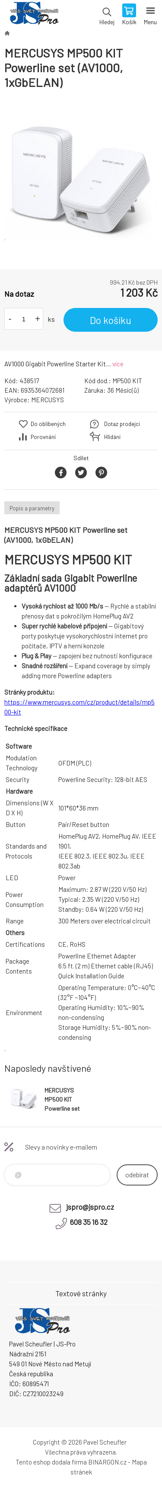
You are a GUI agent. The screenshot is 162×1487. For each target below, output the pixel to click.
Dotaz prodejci (122, 423)
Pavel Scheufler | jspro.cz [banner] (34, 15)
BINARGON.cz (107, 1462)
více (118, 364)
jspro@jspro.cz (90, 1206)
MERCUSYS (47, 400)
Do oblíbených (48, 423)
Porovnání (43, 436)
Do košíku (110, 320)
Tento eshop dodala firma (51, 1462)
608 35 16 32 (89, 1222)
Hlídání (112, 436)
